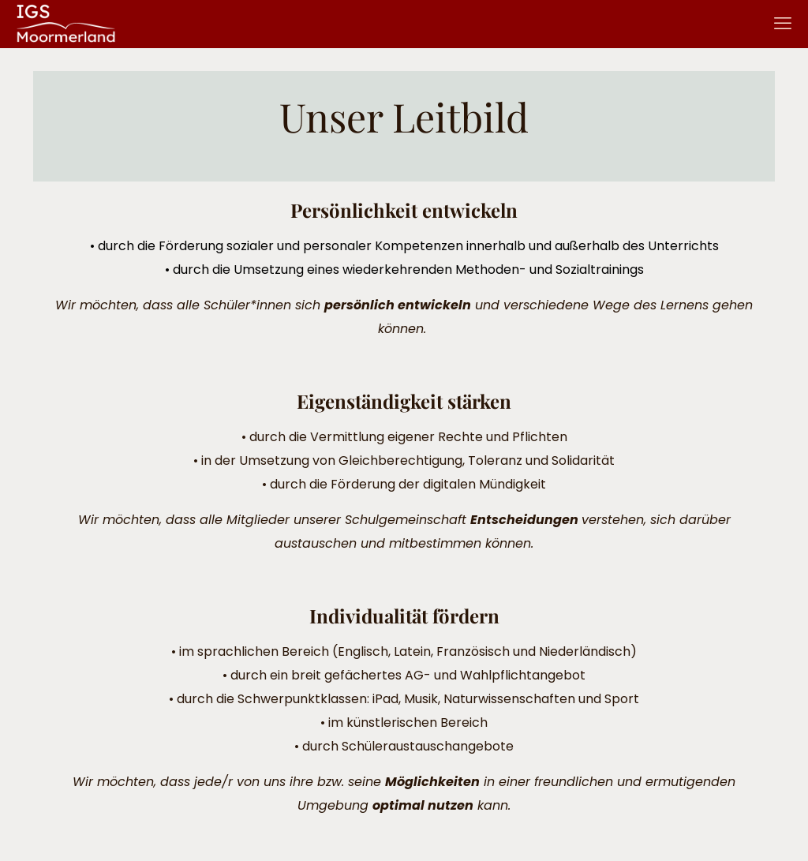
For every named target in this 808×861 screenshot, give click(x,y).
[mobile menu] (782, 23)
